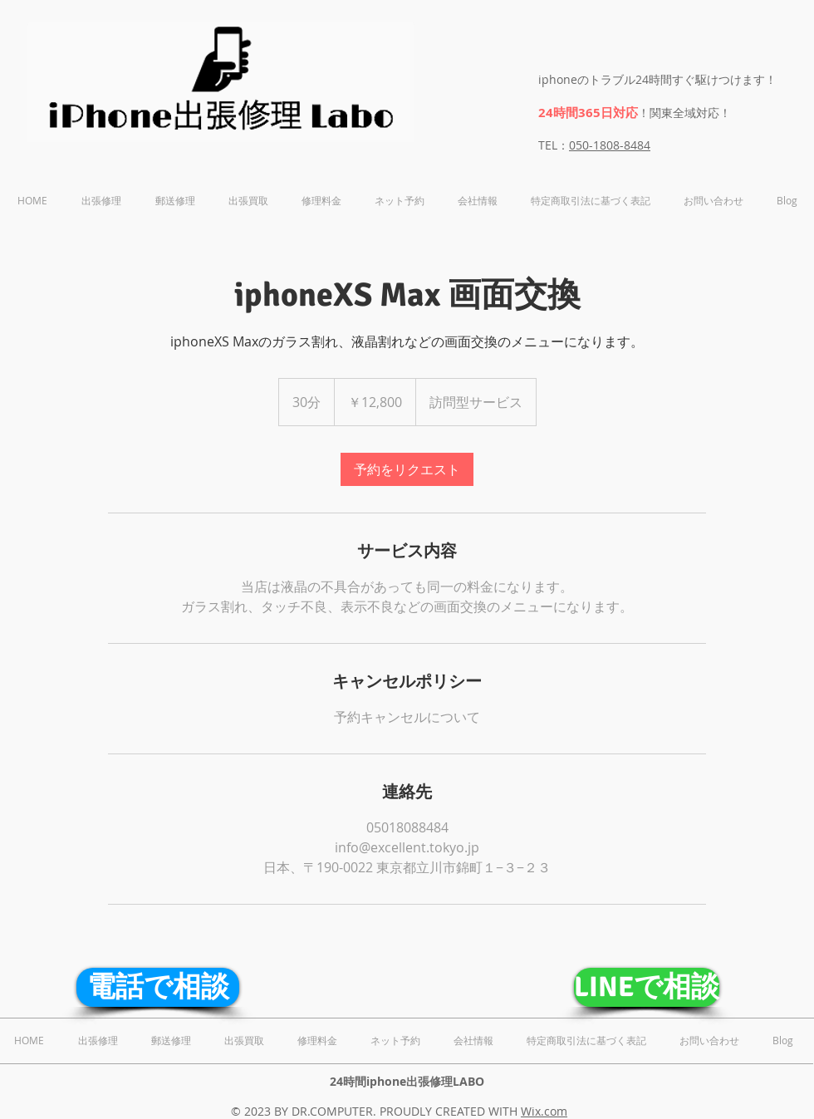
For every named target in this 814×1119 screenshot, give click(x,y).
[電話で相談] (157, 987)
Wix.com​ (544, 1111)
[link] (407, 469)
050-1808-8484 (609, 145)
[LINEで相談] (646, 987)
